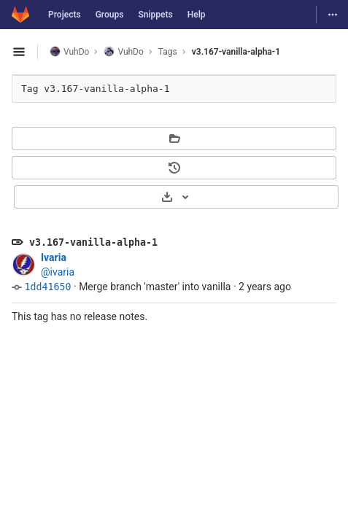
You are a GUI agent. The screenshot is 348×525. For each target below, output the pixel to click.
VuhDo (69, 51)
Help (196, 14)
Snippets (155, 14)
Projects (64, 14)
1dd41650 (47, 286)
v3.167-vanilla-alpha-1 (236, 52)
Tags (167, 52)
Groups (110, 14)
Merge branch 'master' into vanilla (155, 286)
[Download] (176, 197)
